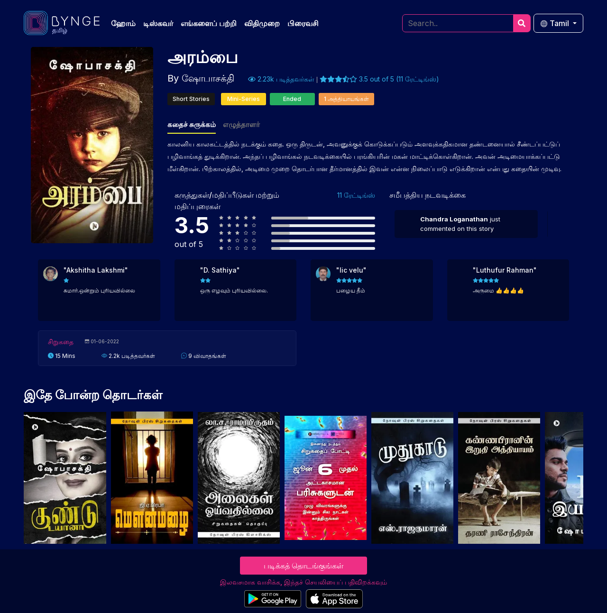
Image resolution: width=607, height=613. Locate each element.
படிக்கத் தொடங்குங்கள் (303, 565)
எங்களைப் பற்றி (209, 23)
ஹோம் (123, 23)
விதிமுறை (262, 23)
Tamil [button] (555, 23)
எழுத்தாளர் (241, 124)
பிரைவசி (303, 23)
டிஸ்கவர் (158, 23)
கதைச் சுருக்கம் (191, 124)
